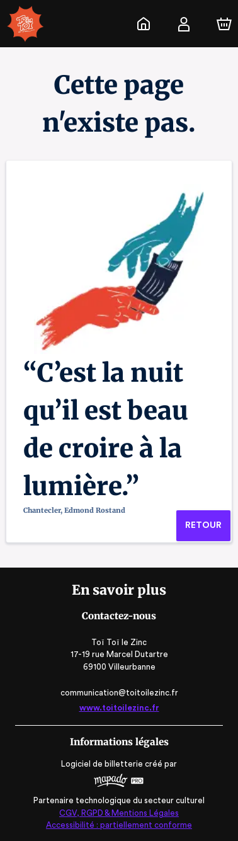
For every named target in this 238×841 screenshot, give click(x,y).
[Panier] (224, 24)
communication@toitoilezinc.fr (119, 692)
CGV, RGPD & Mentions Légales (119, 813)
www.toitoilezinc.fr (119, 707)
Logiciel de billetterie (102, 764)
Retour (203, 525)
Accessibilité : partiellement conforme (119, 825)
